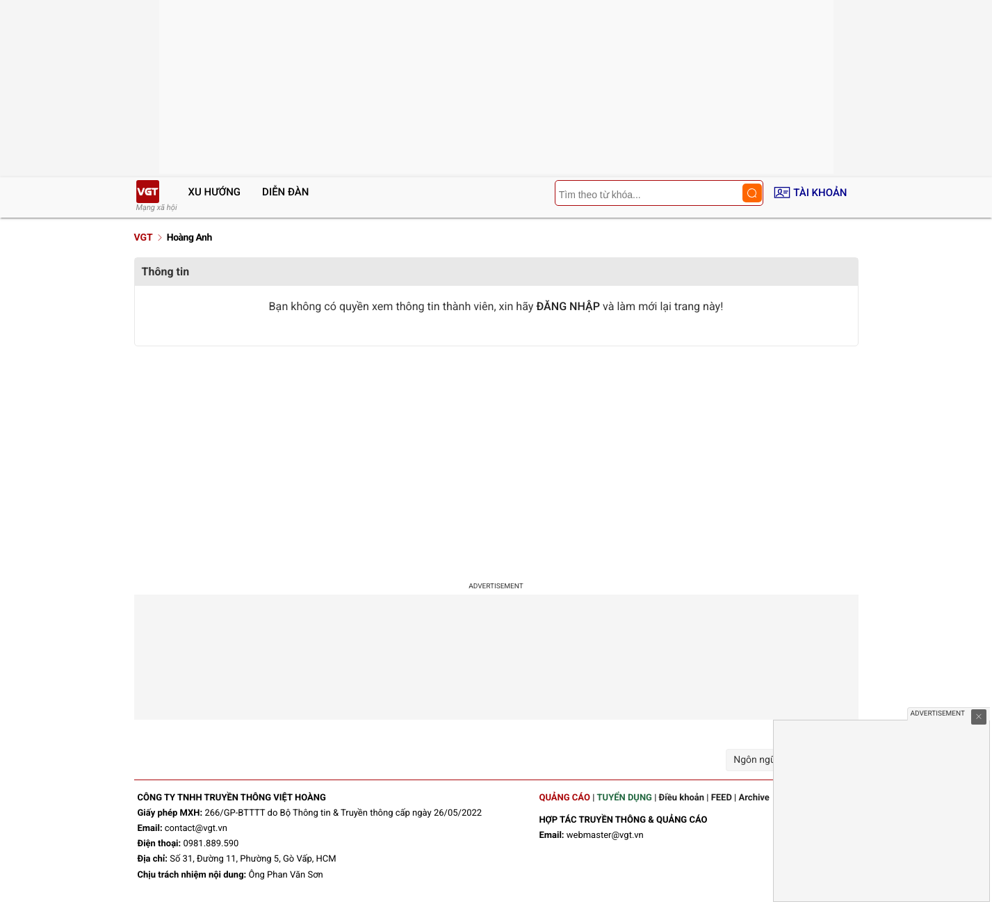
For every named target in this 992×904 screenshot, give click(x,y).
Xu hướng (214, 192)
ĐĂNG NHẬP (568, 306)
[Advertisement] (496, 457)
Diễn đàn (285, 192)
